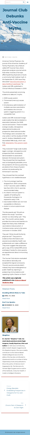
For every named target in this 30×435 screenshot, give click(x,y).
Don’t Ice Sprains (8, 302)
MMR (20, 42)
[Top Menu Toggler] (27, 2)
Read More (6, 298)
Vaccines (24, 41)
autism (17, 42)
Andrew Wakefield (9, 42)
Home (3, 33)
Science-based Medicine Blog (13, 41)
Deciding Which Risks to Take (13, 293)
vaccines (19, 44)
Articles (8, 33)
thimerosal (13, 44)
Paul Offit (25, 42)
